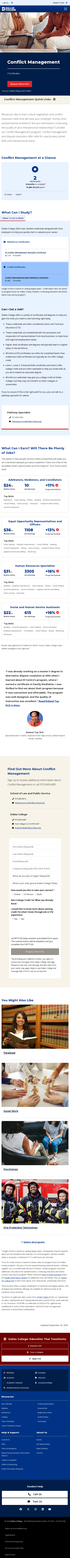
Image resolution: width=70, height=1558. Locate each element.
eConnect (9, 1378)
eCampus (40, 1373)
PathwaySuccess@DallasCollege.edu (27, 421)
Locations (43, 1383)
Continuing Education (46, 1404)
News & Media (42, 1448)
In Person (28, 894)
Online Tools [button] (60, 3)
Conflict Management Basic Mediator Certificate (26, 277)
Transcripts (42, 1421)
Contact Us (6, 1440)
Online (17, 894)
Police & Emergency (9, 1448)
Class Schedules (8, 1421)
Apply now (35, 1358)
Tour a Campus (35, 1352)
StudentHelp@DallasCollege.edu (28, 828)
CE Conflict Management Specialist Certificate (25, 252)
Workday (9, 1373)
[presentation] (30, 929)
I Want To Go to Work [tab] (13, 218)
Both (39, 894)
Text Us (35, 1501)
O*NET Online (42, 1297)
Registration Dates (45, 1412)
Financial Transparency (14, 1541)
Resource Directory (16, 1388)
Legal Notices (10, 1535)
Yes (16, 919)
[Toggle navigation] (65, 9)
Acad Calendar (13, 1383)
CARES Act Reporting (9, 1464)
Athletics (5, 1408)
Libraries (40, 1378)
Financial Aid (42, 1408)
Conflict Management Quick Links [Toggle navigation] (30, 99)
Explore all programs (33, 1242)
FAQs (3, 1444)
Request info (35, 1346)
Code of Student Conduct (11, 1426)
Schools (40, 1453)
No (22, 919)
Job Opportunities (43, 1444)
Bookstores (6, 1412)
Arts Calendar (7, 1404)
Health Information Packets (16, 1278)
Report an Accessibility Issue (16, 1528)
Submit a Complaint (9, 1460)
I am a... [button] (8, 3)
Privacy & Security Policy (14, 1548)
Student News (43, 1417)
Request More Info (19, 84)
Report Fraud (10, 1554)
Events (39, 1440)
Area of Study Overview (51, 1274)
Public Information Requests (12, 1469)
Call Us (35, 1494)
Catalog (4, 1417)
